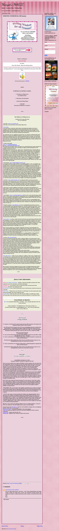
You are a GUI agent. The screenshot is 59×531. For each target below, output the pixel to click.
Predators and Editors (7, 409)
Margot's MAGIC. (13, 5)
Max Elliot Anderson (7, 255)
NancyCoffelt (6, 127)
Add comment (6, 499)
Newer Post (5, 526)
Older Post (40, 526)
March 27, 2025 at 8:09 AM (13, 489)
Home (22, 526)
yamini (6, 489)
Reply (6, 496)
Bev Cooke (6, 301)
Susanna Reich (6, 219)
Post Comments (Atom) (11, 528)
